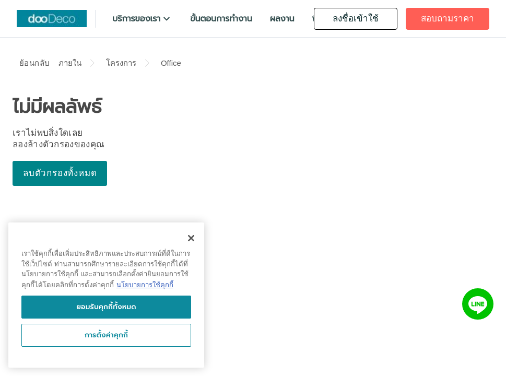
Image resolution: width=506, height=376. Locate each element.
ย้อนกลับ (34, 62)
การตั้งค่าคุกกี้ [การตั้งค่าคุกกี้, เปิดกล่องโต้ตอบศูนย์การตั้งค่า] (106, 335)
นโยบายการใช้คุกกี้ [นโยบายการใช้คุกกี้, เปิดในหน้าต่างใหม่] (144, 285)
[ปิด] (191, 238)
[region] (106, 295)
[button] (142, 18)
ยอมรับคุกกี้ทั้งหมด (106, 307)
